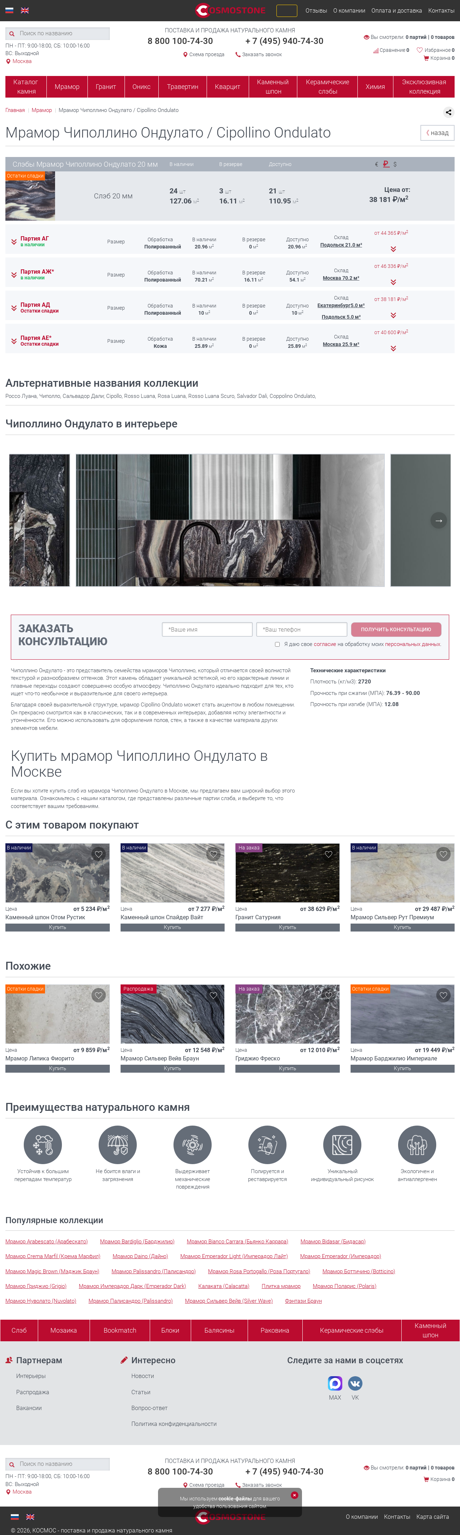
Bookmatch (120, 1330)
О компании (349, 11)
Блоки (170, 1330)
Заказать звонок (262, 54)
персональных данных (412, 644)
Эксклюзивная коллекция (424, 86)
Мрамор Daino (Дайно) (140, 1256)
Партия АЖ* (37, 272)
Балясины (219, 1330)
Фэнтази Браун (303, 1301)
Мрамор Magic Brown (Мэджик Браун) (52, 1271)
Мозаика (63, 1330)
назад (435, 132)
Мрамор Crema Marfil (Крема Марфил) (52, 1256)
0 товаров (443, 37)
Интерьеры (31, 1376)
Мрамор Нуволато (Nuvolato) (40, 1301)
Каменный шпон (273, 86)
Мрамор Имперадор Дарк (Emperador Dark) (132, 1286)
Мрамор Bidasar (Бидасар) (333, 1241)
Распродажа (32, 1392)
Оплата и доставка (396, 11)
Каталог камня (25, 86)
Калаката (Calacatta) (223, 1286)
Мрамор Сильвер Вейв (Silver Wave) (229, 1301)
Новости (142, 1376)
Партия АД (35, 305)
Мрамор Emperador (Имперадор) (340, 1256)
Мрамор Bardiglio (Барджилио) (137, 1241)
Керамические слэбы (327, 86)
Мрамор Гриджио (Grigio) (36, 1286)
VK (355, 1388)
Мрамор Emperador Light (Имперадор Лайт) (234, 1256)
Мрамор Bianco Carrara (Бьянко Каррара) (237, 1241)
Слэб (19, 1330)
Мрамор (67, 86)
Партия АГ (35, 239)
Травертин (182, 86)
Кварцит (227, 86)
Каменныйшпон (430, 1330)
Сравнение (391, 50)
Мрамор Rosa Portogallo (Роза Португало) (259, 1271)
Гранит (106, 86)
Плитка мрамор (281, 1286)
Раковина (275, 1330)
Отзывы (316, 11)
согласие (325, 644)
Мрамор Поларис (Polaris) (344, 1286)
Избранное (440, 50)
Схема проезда (207, 54)
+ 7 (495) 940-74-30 (284, 41)
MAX (335, 1388)
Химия (375, 86)
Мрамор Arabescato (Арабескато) (46, 1241)
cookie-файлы (235, 1499)
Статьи (140, 1392)
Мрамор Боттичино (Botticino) (359, 1271)
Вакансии (29, 1408)
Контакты (441, 11)
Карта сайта (432, 1517)
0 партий (416, 37)
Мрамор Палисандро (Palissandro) (131, 1301)
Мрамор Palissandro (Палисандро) (154, 1271)
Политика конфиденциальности (174, 1423)
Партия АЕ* (36, 338)
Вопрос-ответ (149, 1408)
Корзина (442, 58)
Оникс (141, 86)
